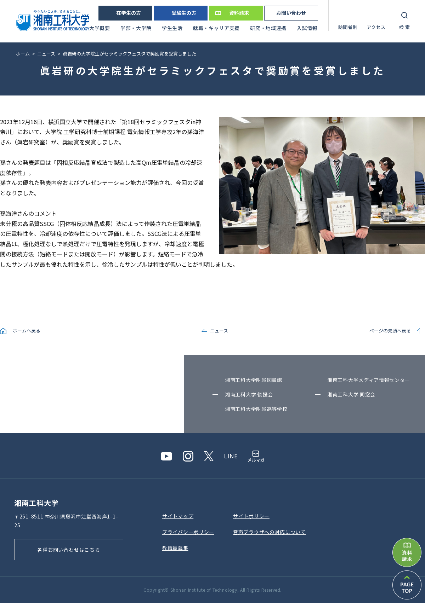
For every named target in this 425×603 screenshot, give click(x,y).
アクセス (376, 27)
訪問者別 (348, 27)
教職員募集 (175, 547)
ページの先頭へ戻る (390, 330)
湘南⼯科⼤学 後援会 (249, 394)
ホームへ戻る (26, 330)
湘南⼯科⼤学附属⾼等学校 (256, 408)
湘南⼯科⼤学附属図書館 (253, 379)
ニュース (219, 330)
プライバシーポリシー (188, 531)
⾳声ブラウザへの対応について (269, 531)
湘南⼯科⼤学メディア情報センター (368, 379)
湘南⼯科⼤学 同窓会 (351, 394)
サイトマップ (177, 516)
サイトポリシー (251, 516)
